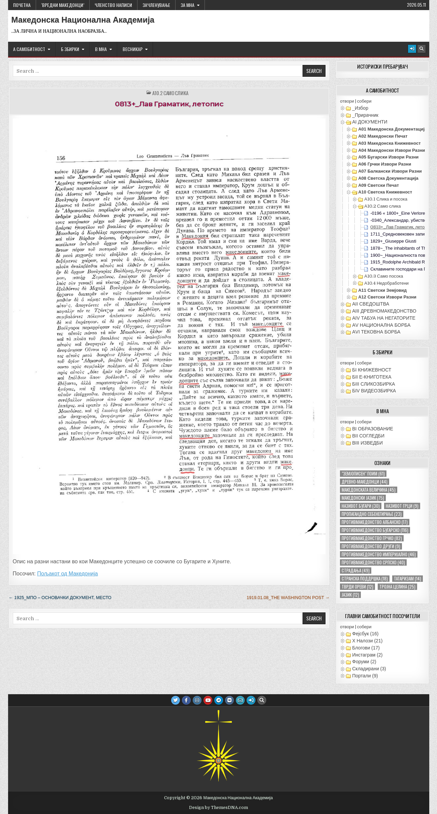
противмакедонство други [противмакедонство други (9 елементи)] (371, 546)
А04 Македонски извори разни (391, 150)
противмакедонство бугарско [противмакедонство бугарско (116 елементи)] (375, 530)
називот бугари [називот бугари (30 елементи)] (361, 506)
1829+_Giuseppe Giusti (393, 241)
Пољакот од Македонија (67, 573)
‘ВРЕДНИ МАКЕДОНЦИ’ (62, 4)
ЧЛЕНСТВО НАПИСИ (113, 4)
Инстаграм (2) (367, 655)
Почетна (22, 4)
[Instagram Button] (197, 700)
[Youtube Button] (208, 700)
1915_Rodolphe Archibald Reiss (401, 261)
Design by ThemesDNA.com (218, 807)
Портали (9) (365, 675)
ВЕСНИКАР (133, 48)
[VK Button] (229, 700)
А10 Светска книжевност (385, 191)
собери (364, 101)
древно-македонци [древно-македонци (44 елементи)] (364, 482)
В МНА (101, 48)
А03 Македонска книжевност (389, 143)
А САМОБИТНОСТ (29, 48)
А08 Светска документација (388, 178)
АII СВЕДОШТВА (370, 304)
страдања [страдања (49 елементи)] (356, 570)
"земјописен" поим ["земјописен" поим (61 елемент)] (363, 473)
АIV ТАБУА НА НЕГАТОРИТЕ (383, 318)
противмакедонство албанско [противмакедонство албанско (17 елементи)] (375, 522)
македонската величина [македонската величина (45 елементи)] (369, 490)
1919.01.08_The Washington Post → (288, 597)
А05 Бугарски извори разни (388, 157)
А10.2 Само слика (170, 93)
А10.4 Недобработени (386, 283)
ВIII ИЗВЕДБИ (367, 443)
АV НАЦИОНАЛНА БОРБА (381, 325)
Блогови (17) (366, 647)
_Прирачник (365, 115)
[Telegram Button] (218, 700)
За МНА (187, 4)
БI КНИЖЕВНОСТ (371, 370)
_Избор (360, 108)
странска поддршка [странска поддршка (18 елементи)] (365, 578)
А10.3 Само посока (383, 276)
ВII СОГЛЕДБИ (368, 435)
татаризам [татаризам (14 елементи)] (407, 578)
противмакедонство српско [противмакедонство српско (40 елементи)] (373, 562)
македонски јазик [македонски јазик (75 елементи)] (363, 498)
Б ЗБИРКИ (70, 48)
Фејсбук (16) (365, 633)
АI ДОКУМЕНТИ (369, 122)
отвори (347, 101)
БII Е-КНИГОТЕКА (371, 377)
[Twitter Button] (175, 700)
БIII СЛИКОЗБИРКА (373, 384)
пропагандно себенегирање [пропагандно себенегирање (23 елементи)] (372, 514)
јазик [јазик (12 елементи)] (350, 595)
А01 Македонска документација (392, 129)
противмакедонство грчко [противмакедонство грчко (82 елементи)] (372, 538)
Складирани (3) (369, 668)
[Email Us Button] (240, 700)
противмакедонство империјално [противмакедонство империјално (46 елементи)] (379, 554)
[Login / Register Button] (412, 49)
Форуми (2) (364, 661)
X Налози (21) (367, 640)
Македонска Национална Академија (83, 20)
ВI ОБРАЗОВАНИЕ (372, 428)
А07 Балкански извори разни (390, 171)
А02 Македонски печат (382, 136)
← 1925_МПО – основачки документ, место (60, 597)
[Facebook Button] (186, 700)
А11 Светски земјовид (382, 290)
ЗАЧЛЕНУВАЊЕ (156, 4)
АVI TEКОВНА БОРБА (376, 331)
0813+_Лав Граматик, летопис (169, 104)
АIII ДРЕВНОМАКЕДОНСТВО (384, 311)
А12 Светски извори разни (387, 296)
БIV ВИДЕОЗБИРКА (374, 390)
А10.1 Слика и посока (385, 199)
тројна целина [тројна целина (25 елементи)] (397, 586)
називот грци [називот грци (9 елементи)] (402, 506)
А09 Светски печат (378, 185)
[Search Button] (421, 49)
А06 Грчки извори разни (384, 164)
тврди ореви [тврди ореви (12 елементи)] (357, 586)
